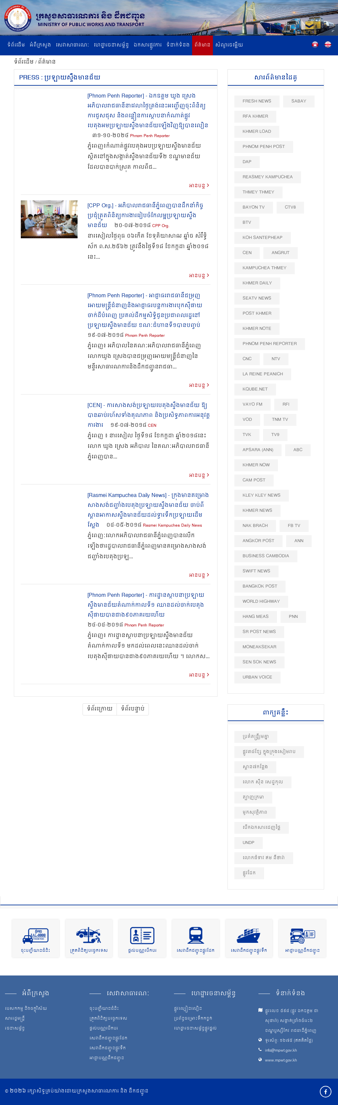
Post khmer (257, 313)
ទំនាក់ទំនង (178, 45)
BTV (247, 222)
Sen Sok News (259, 662)
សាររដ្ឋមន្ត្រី (15, 1019)
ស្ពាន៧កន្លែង (255, 767)
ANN (298, 541)
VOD (247, 419)
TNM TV (280, 419)
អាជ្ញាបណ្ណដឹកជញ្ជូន (302, 950)
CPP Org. (160, 226)
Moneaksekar (259, 647)
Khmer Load (257, 131)
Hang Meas (256, 617)
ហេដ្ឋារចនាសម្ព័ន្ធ (111, 45)
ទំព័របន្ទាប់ (133, 709)
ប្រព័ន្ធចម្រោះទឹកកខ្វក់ (193, 1019)
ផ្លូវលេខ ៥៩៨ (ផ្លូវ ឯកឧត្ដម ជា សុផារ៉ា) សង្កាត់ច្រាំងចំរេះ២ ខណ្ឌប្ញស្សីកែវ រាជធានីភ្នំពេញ (292, 1021)
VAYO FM (252, 404)
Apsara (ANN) (258, 450)
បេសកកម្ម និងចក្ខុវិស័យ (26, 1009)
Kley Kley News (262, 495)
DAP (247, 162)
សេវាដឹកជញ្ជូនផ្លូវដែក (196, 950)
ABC (297, 450)
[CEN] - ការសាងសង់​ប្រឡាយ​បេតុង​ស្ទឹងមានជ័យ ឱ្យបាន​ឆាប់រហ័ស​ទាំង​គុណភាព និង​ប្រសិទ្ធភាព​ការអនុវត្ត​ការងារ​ (148, 415)
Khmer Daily (257, 283)
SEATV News (257, 298)
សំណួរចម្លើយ (229, 45)
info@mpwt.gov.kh (281, 1050)
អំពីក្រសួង (40, 45)
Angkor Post (258, 541)
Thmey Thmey (258, 192)
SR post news (259, 632)
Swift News (256, 571)
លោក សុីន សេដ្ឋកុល (263, 782)
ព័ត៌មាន (202, 45)
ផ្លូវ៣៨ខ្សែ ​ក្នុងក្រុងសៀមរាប (269, 752)
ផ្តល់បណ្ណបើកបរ (142, 950)
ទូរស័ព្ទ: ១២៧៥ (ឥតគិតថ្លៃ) (289, 1040)
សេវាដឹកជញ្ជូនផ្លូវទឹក (249, 950)
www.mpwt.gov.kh (281, 1060)
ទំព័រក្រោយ (100, 709)
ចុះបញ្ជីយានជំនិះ (35, 950)
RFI (286, 404)
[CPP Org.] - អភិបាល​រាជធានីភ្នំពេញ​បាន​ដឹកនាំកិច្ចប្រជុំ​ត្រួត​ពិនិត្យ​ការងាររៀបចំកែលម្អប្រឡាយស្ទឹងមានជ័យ (145, 215)
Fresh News (257, 101)
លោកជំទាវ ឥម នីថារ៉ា (264, 858)
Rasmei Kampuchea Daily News (172, 525)
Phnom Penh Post (264, 147)
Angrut (280, 253)
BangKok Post (260, 586)
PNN (293, 617)
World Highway (261, 601)
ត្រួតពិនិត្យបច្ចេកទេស (89, 950)
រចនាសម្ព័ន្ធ (15, 1029)
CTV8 (290, 207)
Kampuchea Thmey (265, 268)
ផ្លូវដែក (249, 873)
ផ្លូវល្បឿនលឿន (188, 1009)
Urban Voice (257, 677)
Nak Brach (255, 526)
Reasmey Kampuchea (268, 177)
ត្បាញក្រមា (253, 797)
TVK (247, 435)
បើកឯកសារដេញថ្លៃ (262, 827)
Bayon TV (254, 207)
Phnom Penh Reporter (150, 136)
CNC (247, 359)
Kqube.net (255, 389)
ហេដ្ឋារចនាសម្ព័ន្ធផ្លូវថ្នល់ (195, 1029)
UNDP (248, 843)
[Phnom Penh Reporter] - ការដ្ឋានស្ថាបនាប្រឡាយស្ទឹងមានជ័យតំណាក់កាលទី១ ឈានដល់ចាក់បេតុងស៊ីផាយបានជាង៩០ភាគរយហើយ (145, 605)
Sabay (298, 101)
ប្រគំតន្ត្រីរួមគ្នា (256, 737)
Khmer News (257, 510)
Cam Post (254, 480)
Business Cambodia (266, 556)
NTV (276, 359)
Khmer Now (256, 465)
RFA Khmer (255, 116)
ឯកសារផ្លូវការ (148, 45)
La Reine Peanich (263, 374)
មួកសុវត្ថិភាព (255, 812)
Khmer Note (257, 329)
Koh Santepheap (263, 238)
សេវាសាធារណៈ (72, 45)
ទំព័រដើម (16, 45)
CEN (152, 425)
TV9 (275, 435)
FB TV (294, 526)
